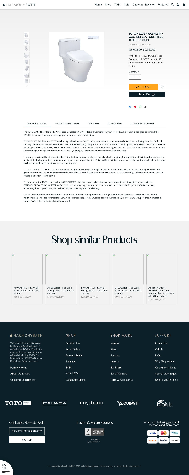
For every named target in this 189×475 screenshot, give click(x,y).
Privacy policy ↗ (108, 466)
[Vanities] (121, 343)
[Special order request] (166, 374)
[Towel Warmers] (121, 374)
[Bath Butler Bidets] (76, 380)
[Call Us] (165, 349)
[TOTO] (76, 368)
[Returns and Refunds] (166, 380)
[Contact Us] (165, 343)
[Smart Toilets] (76, 349)
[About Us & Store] (21, 374)
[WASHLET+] (76, 374)
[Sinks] (121, 349)
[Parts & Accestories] (121, 380)
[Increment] (138, 76)
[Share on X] (145, 106)
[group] (94, 279)
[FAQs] (165, 356)
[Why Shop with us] (165, 361)
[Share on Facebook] (130, 106)
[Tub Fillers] (121, 368)
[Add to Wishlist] (162, 87)
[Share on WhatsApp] (140, 106)
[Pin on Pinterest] (135, 106)
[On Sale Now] (76, 343)
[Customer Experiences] (23, 380)
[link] (37, 124)
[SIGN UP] (27, 439)
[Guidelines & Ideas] (166, 368)
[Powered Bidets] (76, 356)
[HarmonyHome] (21, 368)
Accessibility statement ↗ (128, 466)
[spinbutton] (135, 76)
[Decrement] (131, 76)
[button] (98, 4)
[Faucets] (121, 356)
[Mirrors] (121, 362)
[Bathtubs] (76, 362)
